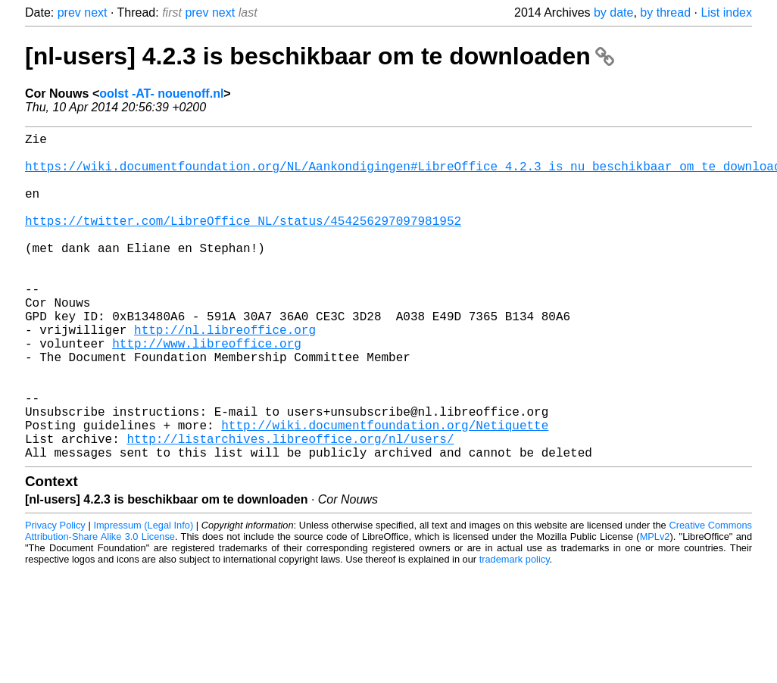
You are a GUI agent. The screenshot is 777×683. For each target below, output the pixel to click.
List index (726, 12)
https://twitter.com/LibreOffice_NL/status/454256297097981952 (243, 241)
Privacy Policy (55, 597)
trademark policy (514, 632)
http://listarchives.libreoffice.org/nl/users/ (290, 508)
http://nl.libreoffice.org (225, 374)
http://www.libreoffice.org (206, 391)
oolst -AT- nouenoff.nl (161, 93)
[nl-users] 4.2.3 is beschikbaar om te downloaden (319, 56)
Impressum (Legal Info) (143, 597)
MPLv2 (655, 609)
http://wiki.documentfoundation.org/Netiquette (384, 491)
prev (69, 12)
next (95, 12)
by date (613, 12)
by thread (665, 12)
